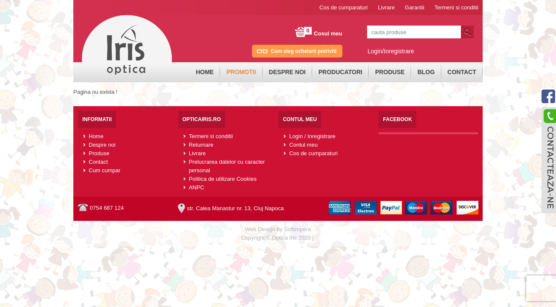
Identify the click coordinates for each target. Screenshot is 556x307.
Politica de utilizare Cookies (223, 179)
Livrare (386, 7)
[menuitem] (204, 72)
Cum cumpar (104, 170)
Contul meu (303, 145)
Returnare (201, 145)
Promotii (241, 72)
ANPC (196, 187)
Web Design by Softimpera (278, 229)
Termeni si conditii (456, 7)
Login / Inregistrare (312, 136)
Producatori (340, 72)
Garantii (415, 7)
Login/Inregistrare (391, 51)
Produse (390, 72)
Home (205, 72)
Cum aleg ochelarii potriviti (303, 51)
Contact (462, 72)
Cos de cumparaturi (343, 7)
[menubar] (336, 72)
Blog (425, 72)
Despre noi (287, 72)
